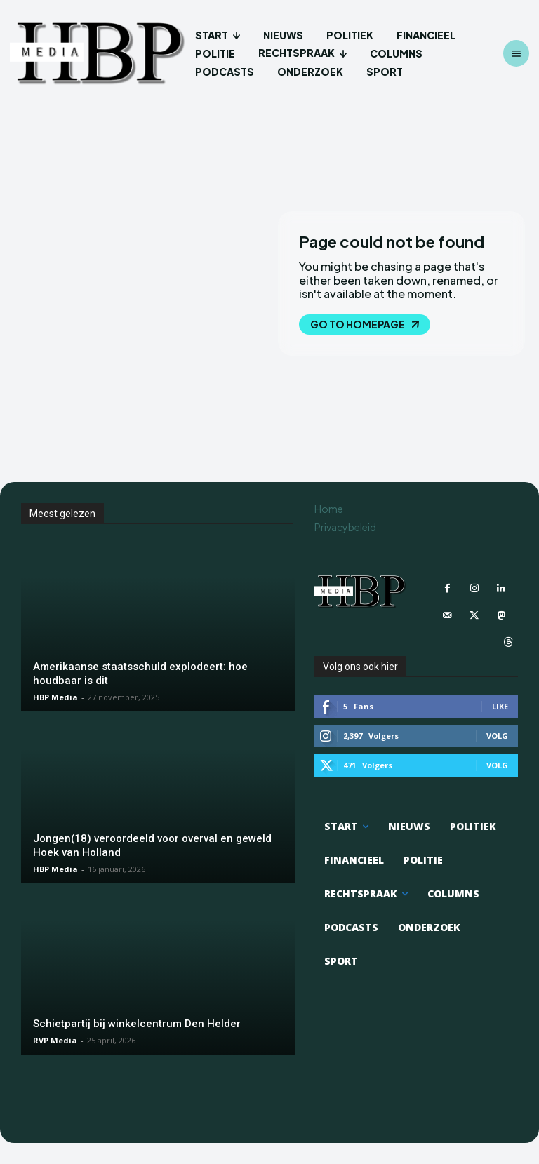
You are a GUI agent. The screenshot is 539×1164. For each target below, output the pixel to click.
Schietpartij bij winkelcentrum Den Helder (137, 1023)
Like (500, 705)
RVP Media (55, 1040)
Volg (497, 735)
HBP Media (55, 697)
